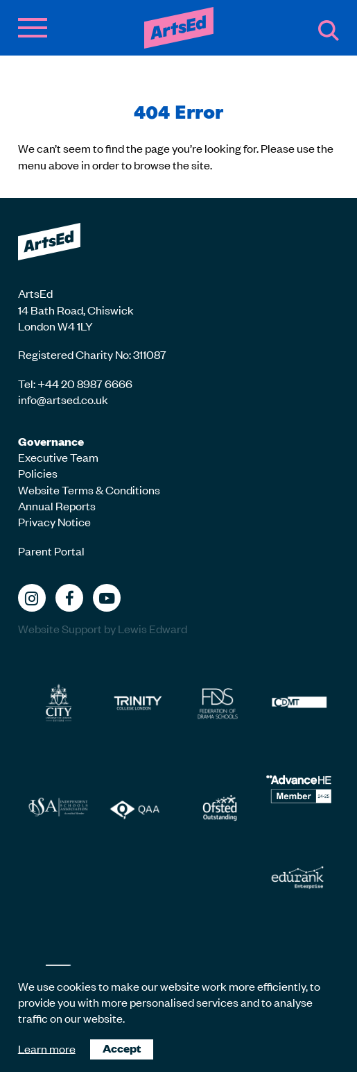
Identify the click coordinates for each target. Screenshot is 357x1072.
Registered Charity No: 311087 (92, 354)
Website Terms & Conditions (89, 489)
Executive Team (58, 456)
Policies (38, 472)
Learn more (47, 1047)
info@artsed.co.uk (63, 399)
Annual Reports (57, 505)
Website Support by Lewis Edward (102, 628)
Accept (122, 1048)
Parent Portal (51, 550)
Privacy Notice (54, 521)
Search (328, 30)
